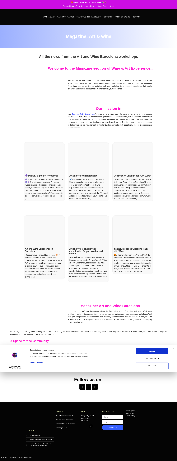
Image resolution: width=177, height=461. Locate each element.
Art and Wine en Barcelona (83, 175)
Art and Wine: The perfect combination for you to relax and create (86, 251)
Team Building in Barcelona (88, 17)
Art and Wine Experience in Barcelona (39, 249)
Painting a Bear (61, 428)
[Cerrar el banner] (173, 438)
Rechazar (152, 455)
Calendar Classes (65, 17)
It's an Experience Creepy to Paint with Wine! (131, 249)
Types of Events (122, 17)
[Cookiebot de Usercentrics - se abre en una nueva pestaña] (15, 456)
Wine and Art (49, 17)
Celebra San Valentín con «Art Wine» (132, 175)
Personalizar (152, 448)
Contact (136, 17)
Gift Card (108, 17)
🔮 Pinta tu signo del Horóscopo (41, 175)
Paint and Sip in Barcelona (65, 424)
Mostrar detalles (36, 452)
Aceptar (152, 440)
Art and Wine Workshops (65, 420)
